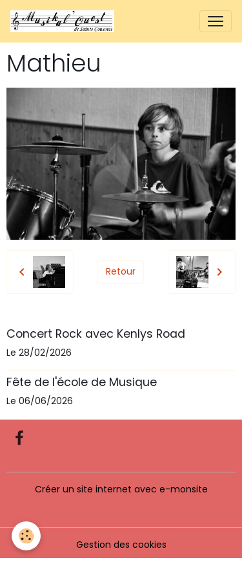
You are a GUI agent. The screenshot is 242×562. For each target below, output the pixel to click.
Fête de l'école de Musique (81, 382)
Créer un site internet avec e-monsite (121, 489)
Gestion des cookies (121, 544)
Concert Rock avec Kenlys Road (95, 334)
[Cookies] (26, 535)
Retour (121, 271)
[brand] (64, 21)
